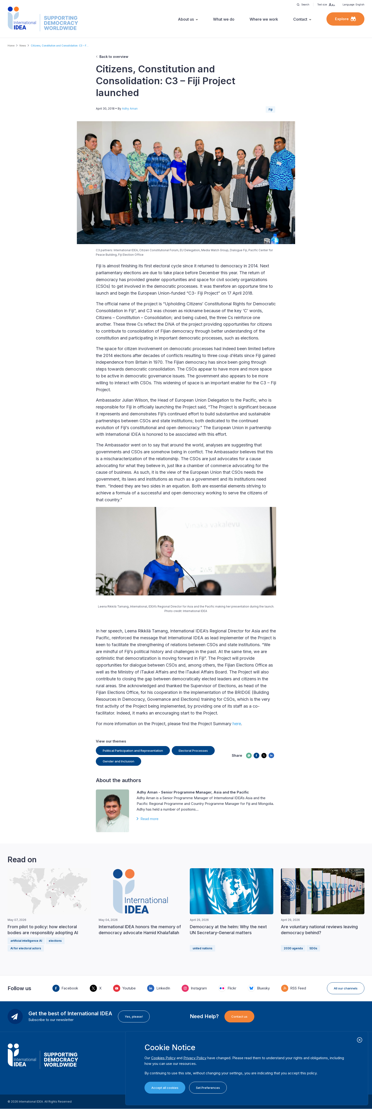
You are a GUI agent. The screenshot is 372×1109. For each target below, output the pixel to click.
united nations (202, 948)
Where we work (264, 19)
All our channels (346, 988)
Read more (149, 819)
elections (55, 940)
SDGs (313, 948)
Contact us (239, 1016)
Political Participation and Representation (133, 750)
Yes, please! (134, 1016)
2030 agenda (293, 948)
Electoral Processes (193, 750)
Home (11, 45)
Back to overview (113, 57)
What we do (223, 19)
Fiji (270, 109)
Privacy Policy (194, 1058)
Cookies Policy (163, 1058)
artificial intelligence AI (26, 940)
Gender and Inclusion (118, 761)
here (236, 723)
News (22, 45)
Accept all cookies (164, 1088)
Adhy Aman (130, 108)
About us (186, 19)
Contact (300, 19)
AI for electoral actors (25, 948)
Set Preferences (208, 1088)
